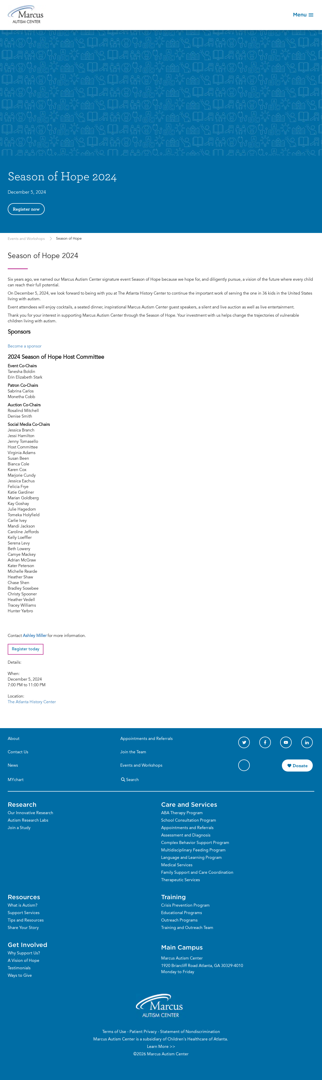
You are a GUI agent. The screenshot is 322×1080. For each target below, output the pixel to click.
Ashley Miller (35, 636)
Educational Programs (181, 913)
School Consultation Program (188, 821)
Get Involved (27, 944)
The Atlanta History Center (32, 702)
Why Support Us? (24, 953)
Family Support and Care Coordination (197, 873)
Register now (26, 209)
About (14, 739)
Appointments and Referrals (146, 739)
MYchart (16, 780)
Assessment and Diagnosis (185, 835)
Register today (25, 649)
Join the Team (133, 752)
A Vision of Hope (23, 961)
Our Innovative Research (30, 813)
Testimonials (19, 968)
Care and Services (189, 804)
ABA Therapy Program (182, 813)
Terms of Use (114, 1032)
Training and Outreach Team (187, 928)
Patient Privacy (143, 1032)
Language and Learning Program (191, 858)
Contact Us (18, 752)
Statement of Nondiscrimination (190, 1032)
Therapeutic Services (180, 880)
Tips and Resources (26, 920)
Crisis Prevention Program (185, 906)
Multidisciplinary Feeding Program (193, 850)
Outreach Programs (179, 920)
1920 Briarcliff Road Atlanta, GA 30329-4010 (202, 966)
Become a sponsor (24, 346)
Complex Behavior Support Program (195, 843)
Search (129, 779)
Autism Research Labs (28, 821)
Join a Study (19, 828)
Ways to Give (20, 976)
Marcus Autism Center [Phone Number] (182, 958)
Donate (300, 765)
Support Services (24, 913)
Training (173, 897)
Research (22, 804)
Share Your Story (23, 928)
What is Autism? (23, 906)
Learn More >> (161, 1047)
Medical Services (176, 865)
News (13, 766)
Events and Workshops (27, 239)
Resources (24, 897)
